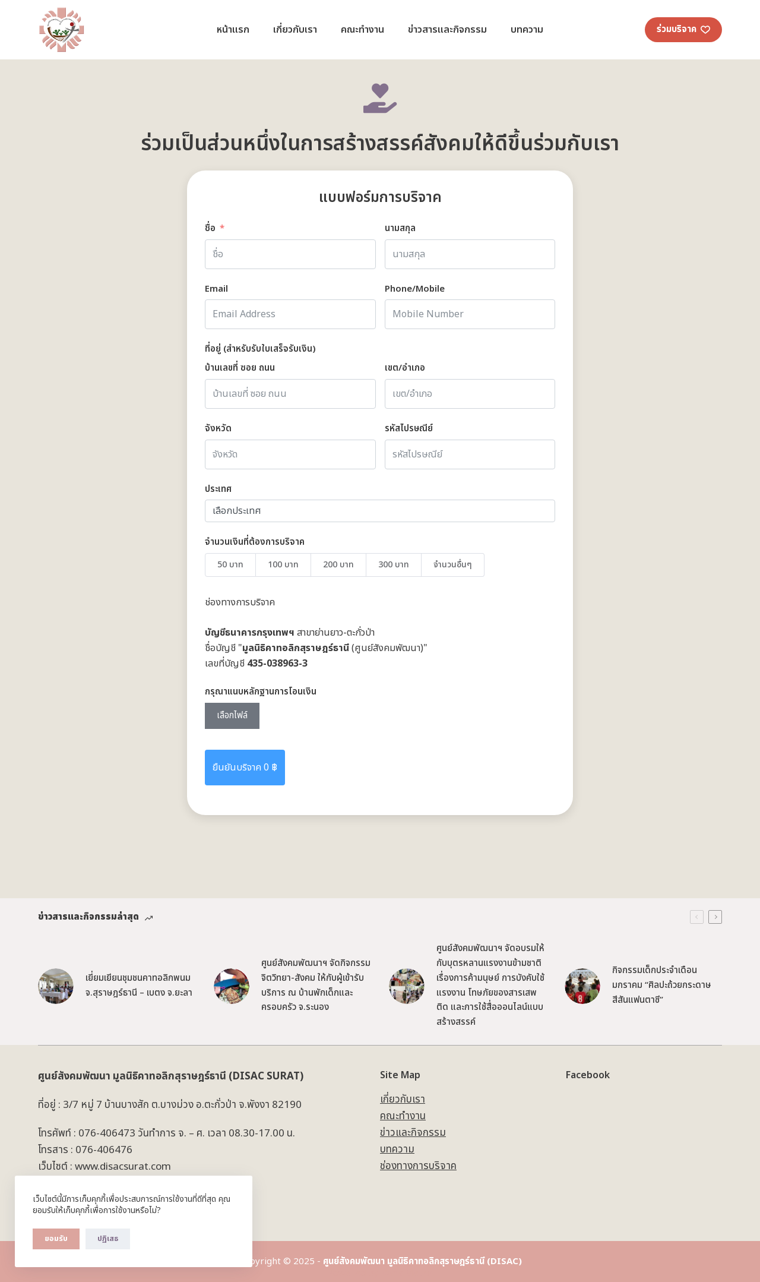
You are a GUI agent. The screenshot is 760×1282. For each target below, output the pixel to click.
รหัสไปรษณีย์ (409, 428)
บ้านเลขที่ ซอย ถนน (240, 368)
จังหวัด (218, 428)
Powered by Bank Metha (380, 1273)
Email (216, 289)
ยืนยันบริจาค (245, 767)
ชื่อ (210, 228)
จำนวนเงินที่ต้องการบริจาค (255, 542)
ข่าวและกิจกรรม (413, 1133)
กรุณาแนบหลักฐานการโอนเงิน (260, 692)
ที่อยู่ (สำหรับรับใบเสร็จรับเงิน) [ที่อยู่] (260, 349)
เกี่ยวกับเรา (295, 30)
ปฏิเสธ (107, 1239)
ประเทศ (218, 489)
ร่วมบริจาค (684, 29)
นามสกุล (400, 228)
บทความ (527, 30)
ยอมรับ (56, 1239)
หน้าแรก (233, 30)
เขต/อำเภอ (405, 368)
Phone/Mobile (415, 289)
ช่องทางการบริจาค (418, 1166)
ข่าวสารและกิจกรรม (447, 30)
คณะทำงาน (362, 30)
